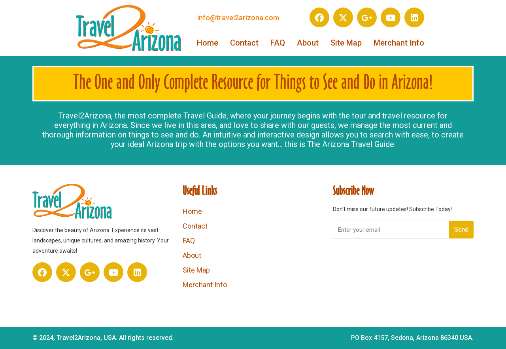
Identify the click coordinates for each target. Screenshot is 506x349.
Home (207, 43)
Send (461, 229)
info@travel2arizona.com (238, 17)
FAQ (277, 43)
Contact (244, 43)
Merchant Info (399, 43)
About (308, 43)
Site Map (346, 43)
